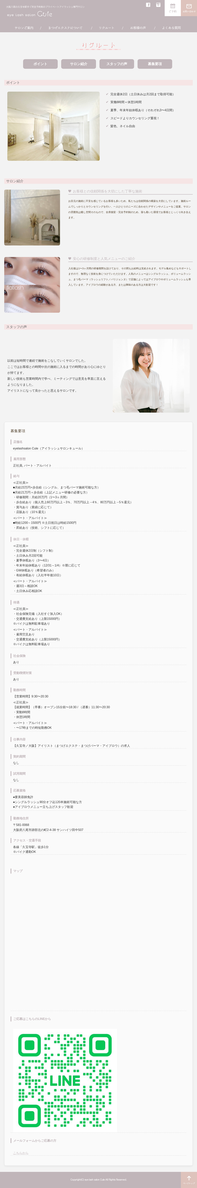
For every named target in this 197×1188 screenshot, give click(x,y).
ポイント (40, 64)
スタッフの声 (116, 64)
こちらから (20, 1153)
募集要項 (155, 64)
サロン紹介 (78, 64)
